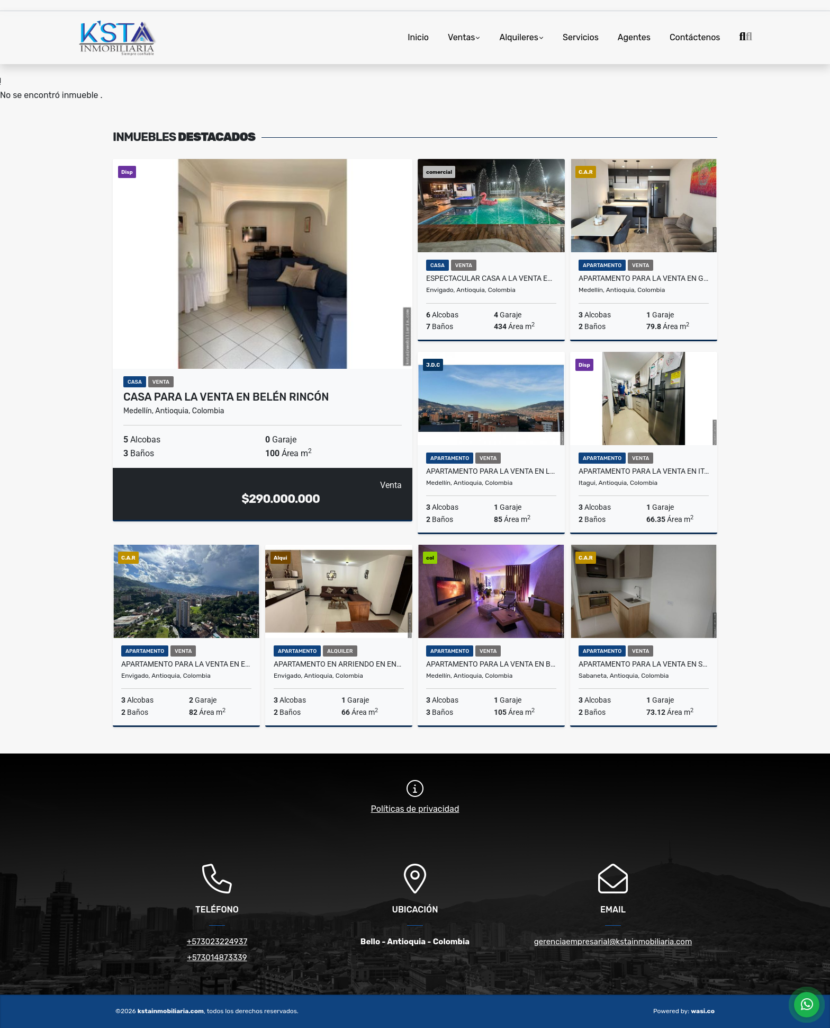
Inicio (418, 37)
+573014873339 (217, 957)
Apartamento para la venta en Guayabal (644, 278)
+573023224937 (217, 941)
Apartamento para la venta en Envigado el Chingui (186, 664)
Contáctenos (695, 37)
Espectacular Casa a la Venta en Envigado (491, 278)
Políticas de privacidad (415, 809)
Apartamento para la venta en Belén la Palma (491, 664)
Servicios (581, 37)
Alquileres (518, 37)
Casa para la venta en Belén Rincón (226, 397)
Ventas (461, 37)
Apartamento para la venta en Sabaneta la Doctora (644, 664)
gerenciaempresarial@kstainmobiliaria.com (613, 941)
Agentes (634, 37)
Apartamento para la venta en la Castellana (491, 471)
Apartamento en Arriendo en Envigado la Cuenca (339, 664)
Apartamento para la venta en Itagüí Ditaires (644, 471)
